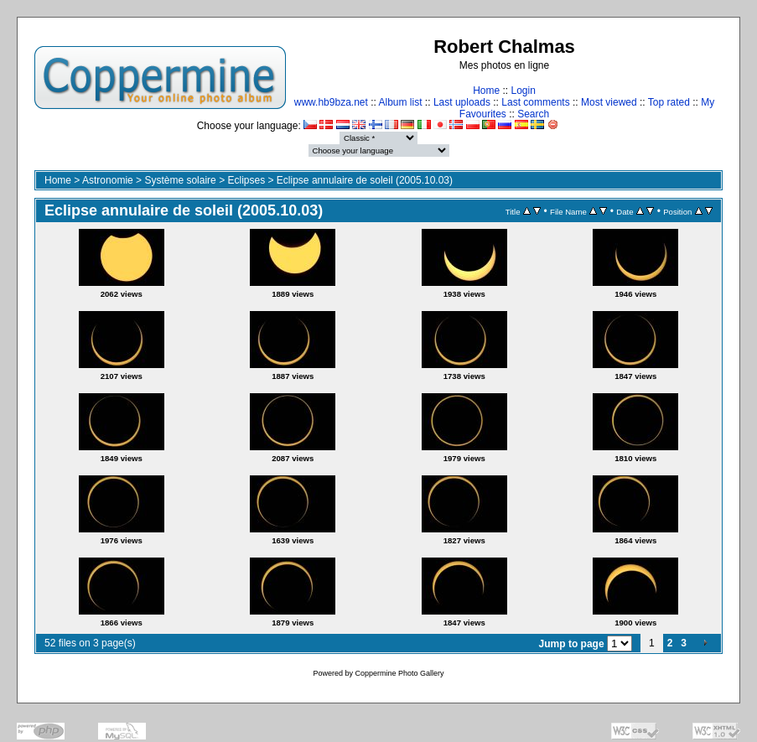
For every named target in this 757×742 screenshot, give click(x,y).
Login (523, 90)
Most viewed (609, 102)
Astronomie (107, 180)
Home (486, 90)
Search (533, 114)
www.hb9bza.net (331, 102)
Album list (401, 102)
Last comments (535, 102)
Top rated (669, 102)
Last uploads (461, 102)
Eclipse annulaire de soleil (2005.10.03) (365, 180)
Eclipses (246, 180)
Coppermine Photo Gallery (399, 673)
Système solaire (179, 180)
